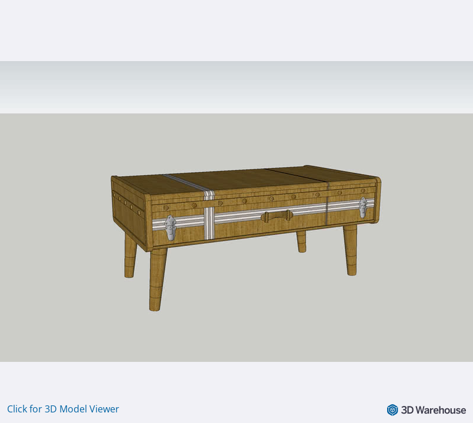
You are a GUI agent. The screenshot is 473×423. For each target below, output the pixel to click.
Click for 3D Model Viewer (63, 408)
